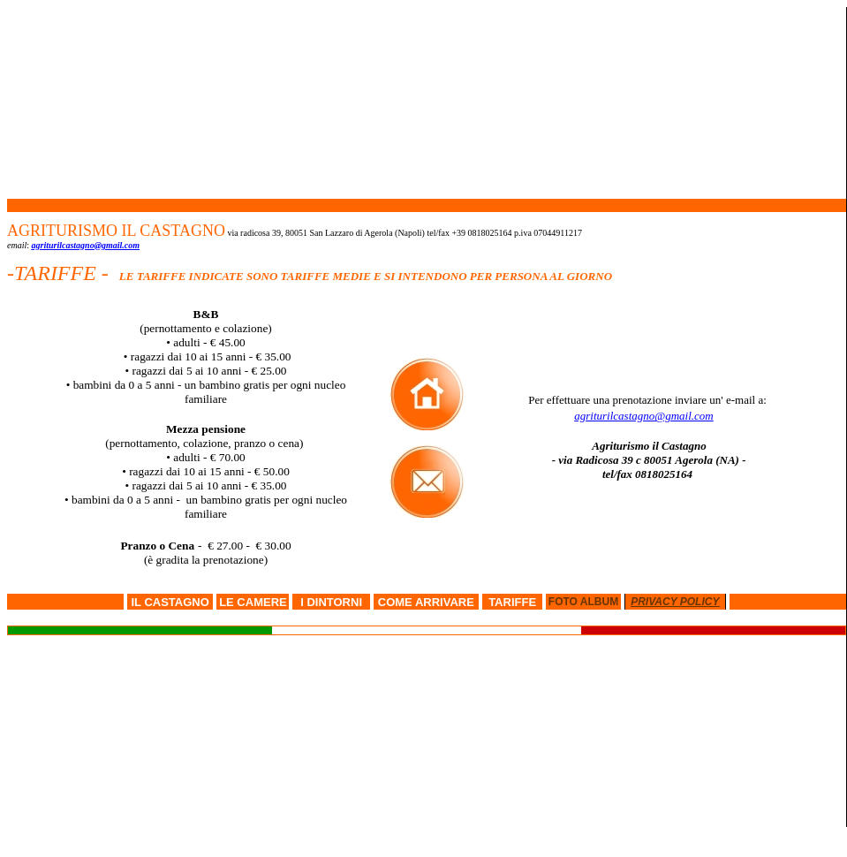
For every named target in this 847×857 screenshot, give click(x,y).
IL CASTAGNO (169, 602)
